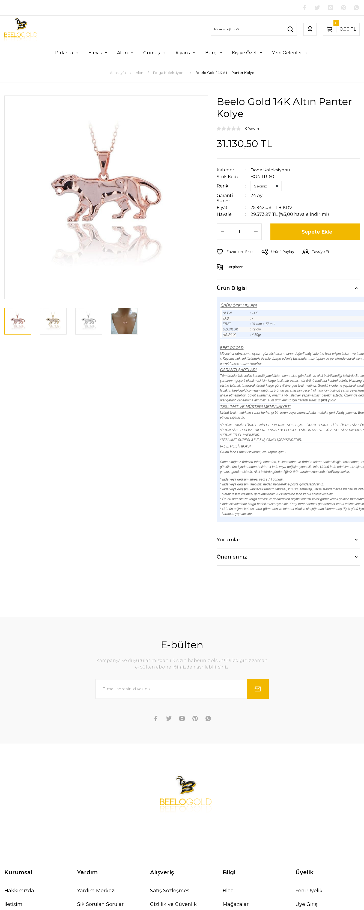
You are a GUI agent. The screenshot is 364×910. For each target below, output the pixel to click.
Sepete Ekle (317, 232)
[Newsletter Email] (182, 689)
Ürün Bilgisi (232, 288)
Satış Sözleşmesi (170, 891)
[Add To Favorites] (235, 252)
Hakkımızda (19, 891)
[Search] (254, 29)
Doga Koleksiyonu (270, 169)
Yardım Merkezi (96, 891)
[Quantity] (239, 232)
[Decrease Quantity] (222, 232)
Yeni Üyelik (309, 891)
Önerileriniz (232, 557)
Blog (228, 891)
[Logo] (20, 29)
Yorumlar (228, 539)
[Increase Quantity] (255, 232)
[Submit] (258, 689)
